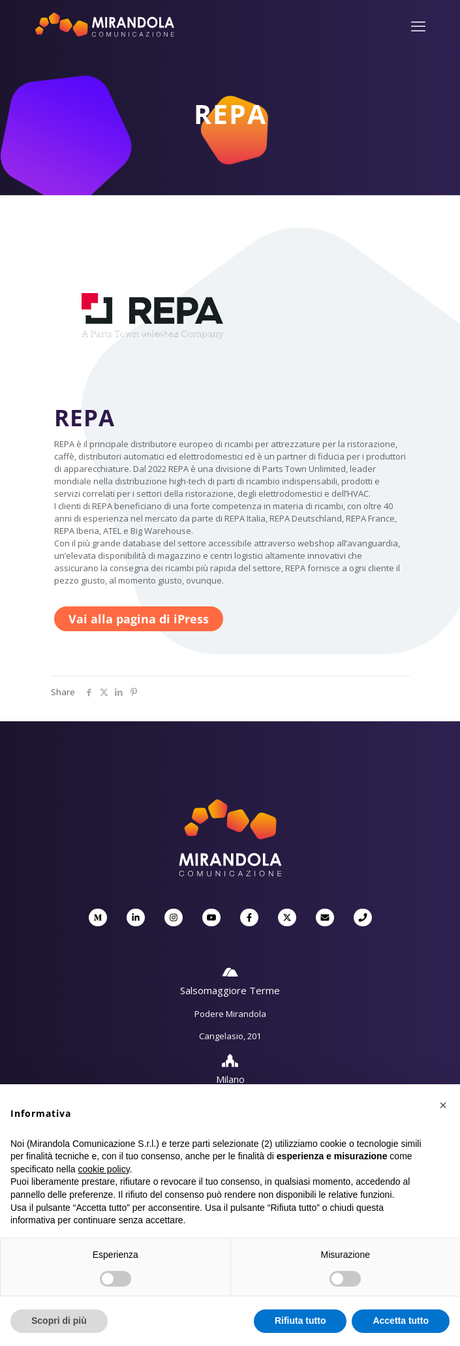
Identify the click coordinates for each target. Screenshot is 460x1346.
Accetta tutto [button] (401, 1320)
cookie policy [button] (104, 1169)
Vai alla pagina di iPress (139, 619)
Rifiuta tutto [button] (300, 1320)
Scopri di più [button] (59, 1320)
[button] (443, 1105)
